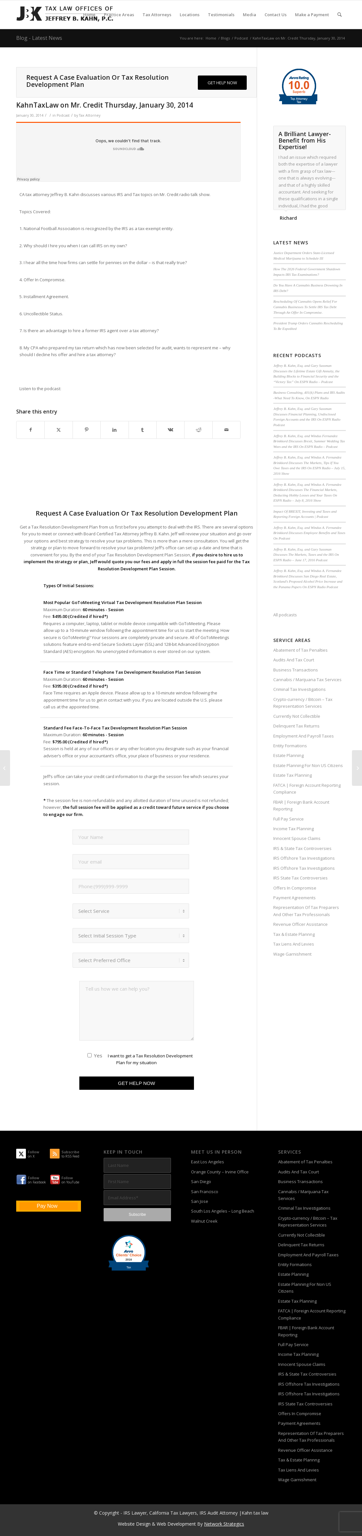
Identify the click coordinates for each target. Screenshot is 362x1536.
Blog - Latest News (39, 37)
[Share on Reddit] (198, 429)
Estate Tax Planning (292, 775)
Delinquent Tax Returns (296, 726)
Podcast (63, 115)
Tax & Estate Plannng (294, 934)
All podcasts (285, 615)
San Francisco (204, 1191)
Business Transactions (295, 670)
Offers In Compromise (294, 888)
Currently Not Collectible (296, 716)
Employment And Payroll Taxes (303, 736)
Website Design (134, 1524)
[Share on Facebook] (30, 429)
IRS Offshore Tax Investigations (304, 858)
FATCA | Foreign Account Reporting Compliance (307, 788)
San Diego (201, 1181)
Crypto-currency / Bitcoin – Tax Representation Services (303, 702)
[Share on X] (58, 429)
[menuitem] (89, 14)
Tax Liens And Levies (293, 944)
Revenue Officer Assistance (300, 924)
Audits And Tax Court (293, 660)
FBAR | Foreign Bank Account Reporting (301, 805)
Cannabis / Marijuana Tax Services (307, 679)
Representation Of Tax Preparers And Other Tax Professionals (306, 910)
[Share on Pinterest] (86, 429)
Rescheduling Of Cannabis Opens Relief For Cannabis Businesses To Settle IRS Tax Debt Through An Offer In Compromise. (305, 306)
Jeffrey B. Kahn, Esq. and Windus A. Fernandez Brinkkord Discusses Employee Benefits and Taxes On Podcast (309, 533)
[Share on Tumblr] (142, 429)
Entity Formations (290, 746)
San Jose (199, 1201)
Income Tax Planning (293, 829)
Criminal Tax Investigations (299, 689)
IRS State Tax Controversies (300, 878)
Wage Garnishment (292, 954)
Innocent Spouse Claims (297, 838)
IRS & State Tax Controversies (302, 848)
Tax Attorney (89, 115)
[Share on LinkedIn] (114, 429)
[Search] (339, 14)
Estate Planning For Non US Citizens (308, 765)
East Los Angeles (207, 1162)
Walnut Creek (204, 1221)
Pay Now (47, 1206)
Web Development (176, 1524)
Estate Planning (288, 755)
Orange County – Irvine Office (220, 1172)
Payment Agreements (294, 898)
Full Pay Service (288, 819)
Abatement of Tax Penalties (300, 650)
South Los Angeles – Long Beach (222, 1211)
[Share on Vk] (170, 429)
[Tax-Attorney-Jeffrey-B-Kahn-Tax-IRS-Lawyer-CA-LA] (64, 14)
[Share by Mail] (226, 429)
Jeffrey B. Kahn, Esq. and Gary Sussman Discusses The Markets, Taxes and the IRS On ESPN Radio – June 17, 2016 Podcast (306, 554)
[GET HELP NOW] (222, 83)
